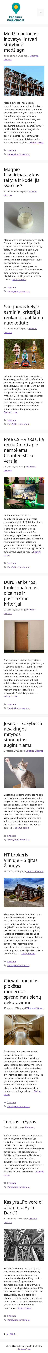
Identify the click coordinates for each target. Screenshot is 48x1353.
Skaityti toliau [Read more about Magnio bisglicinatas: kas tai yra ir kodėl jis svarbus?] (19, 279)
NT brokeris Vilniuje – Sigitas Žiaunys (21, 860)
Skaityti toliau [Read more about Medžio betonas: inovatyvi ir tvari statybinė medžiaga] (36, 142)
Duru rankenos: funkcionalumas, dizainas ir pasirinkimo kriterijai (21, 593)
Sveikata (11, 150)
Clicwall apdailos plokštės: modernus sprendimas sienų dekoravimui (22, 991)
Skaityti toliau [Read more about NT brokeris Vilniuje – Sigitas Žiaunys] (28, 953)
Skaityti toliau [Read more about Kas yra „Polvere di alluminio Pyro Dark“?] (24, 1307)
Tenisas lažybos (20, 1122)
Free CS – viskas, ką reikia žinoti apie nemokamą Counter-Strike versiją (24, 450)
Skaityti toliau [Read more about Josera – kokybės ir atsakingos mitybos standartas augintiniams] (22, 827)
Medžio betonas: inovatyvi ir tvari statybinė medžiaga (21, 42)
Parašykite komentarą (18, 154)
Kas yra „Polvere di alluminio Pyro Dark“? (23, 1207)
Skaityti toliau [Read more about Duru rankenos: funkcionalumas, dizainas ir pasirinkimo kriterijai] (11, 696)
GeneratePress (24, 1349)
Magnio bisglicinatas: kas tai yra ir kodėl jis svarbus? (21, 177)
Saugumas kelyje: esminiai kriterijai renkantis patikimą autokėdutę (23, 314)
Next (14, 1333)
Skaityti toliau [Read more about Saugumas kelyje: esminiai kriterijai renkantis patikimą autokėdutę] (11, 412)
